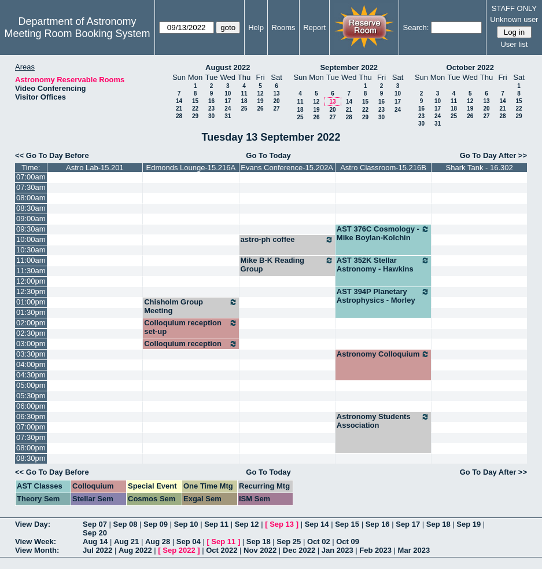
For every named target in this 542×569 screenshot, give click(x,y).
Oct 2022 (221, 550)
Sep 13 (282, 524)
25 (244, 108)
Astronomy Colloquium (383, 354)
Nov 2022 (260, 550)
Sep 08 (125, 524)
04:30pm (31, 374)
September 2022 (349, 67)
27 (276, 108)
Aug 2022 (135, 550)
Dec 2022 (299, 550)
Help (256, 27)
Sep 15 (347, 524)
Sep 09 (155, 524)
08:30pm (31, 458)
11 (244, 93)
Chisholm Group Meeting (190, 306)
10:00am (31, 239)
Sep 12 (247, 524)
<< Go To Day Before (52, 155)
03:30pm (31, 354)
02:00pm (31, 322)
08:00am (31, 197)
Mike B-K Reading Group (287, 264)
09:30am (31, 229)
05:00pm (31, 385)
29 (195, 116)
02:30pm (31, 333)
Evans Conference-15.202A (287, 167)
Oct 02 (318, 541)
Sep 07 (95, 524)
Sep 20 (95, 532)
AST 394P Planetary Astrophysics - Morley (383, 295)
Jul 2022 (97, 550)
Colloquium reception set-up (190, 327)
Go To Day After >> (493, 155)
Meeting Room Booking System (77, 33)
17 (227, 101)
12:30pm (31, 291)
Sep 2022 (179, 550)
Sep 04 (188, 541)
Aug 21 (126, 541)
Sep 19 (468, 524)
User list (514, 44)
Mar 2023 (414, 550)
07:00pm (31, 427)
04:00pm (31, 364)
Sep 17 (408, 524)
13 (276, 93)
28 (179, 116)
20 (276, 101)
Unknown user (514, 19)
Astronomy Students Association (383, 420)
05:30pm (31, 395)
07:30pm (31, 437)
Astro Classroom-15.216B (383, 167)
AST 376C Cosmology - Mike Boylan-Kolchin (383, 233)
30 (211, 116)
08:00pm (31, 447)
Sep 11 (216, 524)
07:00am (31, 176)
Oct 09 (347, 541)
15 (195, 101)
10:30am (31, 249)
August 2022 (227, 67)
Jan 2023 (337, 550)
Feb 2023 (375, 550)
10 (227, 93)
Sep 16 (378, 524)
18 (244, 101)
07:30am (31, 187)
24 (227, 108)
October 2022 (470, 67)
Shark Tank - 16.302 (479, 167)
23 (211, 108)
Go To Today (268, 155)
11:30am (31, 270)
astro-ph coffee (287, 239)
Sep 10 (186, 524)
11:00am (31, 260)
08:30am (31, 208)
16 (211, 101)
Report (314, 27)
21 (179, 108)
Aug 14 (95, 541)
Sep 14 (317, 524)
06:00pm (31, 406)
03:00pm (31, 343)
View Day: (32, 524)
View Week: (35, 541)
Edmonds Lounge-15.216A (191, 167)
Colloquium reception (190, 343)
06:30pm (31, 416)
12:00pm (31, 281)
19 (260, 101)
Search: (416, 27)
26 (260, 108)
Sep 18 (438, 524)
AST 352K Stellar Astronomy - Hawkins (383, 264)
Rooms (283, 27)
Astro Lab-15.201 (95, 167)
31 (227, 116)
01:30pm (31, 312)
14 (179, 101)
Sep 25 (288, 541)
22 (195, 108)
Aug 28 (157, 541)
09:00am (31, 218)
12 (260, 93)
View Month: (37, 550)
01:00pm (31, 302)
